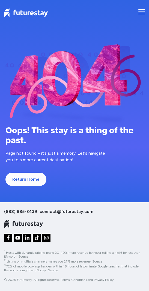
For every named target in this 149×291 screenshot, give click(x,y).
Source (23, 256)
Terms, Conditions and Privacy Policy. (87, 280)
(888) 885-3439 (20, 211)
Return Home (26, 179)
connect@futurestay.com (66, 211)
